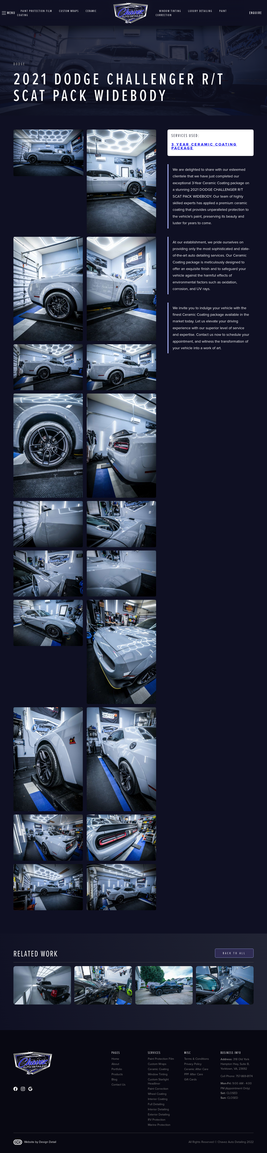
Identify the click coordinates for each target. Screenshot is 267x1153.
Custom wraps (69, 11)
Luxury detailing (200, 11)
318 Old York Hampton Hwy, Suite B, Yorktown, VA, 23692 (235, 1064)
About (115, 1064)
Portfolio (117, 1069)
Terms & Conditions (196, 1059)
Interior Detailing (158, 1109)
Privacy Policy (193, 1064)
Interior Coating (157, 1099)
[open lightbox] (48, 153)
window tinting (170, 11)
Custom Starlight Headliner (158, 1082)
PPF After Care (193, 1074)
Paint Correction (158, 1089)
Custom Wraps (157, 1064)
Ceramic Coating (158, 1069)
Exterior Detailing (159, 1115)
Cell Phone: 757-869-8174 (237, 1076)
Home (115, 1059)
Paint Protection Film (36, 11)
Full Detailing (156, 1104)
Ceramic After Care (196, 1069)
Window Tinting (157, 1074)
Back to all (234, 953)
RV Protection (156, 1120)
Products (117, 1074)
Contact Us (119, 1085)
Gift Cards (190, 1080)
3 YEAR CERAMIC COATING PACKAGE (204, 146)
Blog (114, 1080)
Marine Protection (159, 1125)
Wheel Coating (157, 1094)
